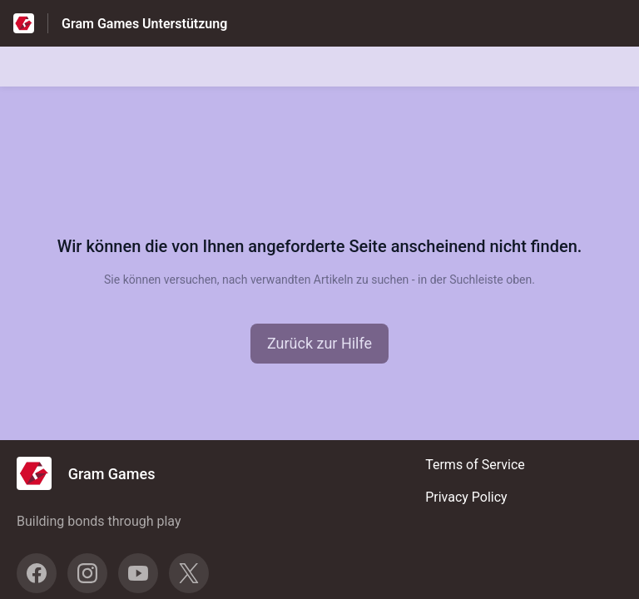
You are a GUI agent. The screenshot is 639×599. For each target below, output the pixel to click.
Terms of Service (475, 465)
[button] (319, 343)
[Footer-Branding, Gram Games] (94, 473)
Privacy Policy (466, 497)
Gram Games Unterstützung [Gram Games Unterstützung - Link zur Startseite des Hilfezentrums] (144, 24)
